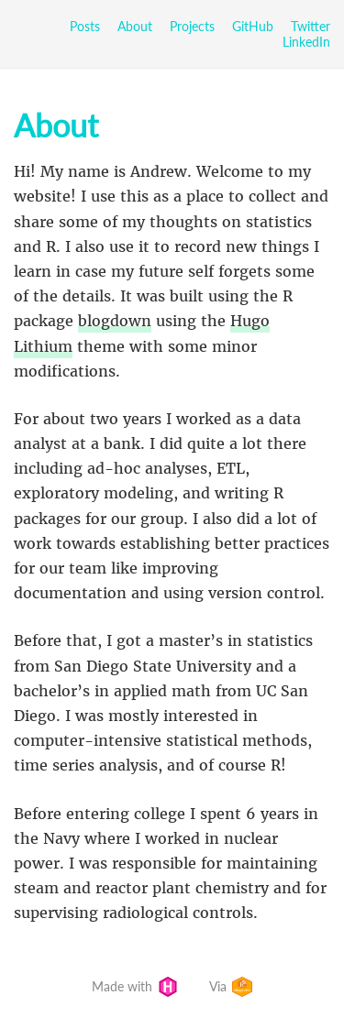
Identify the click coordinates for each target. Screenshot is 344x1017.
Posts (85, 26)
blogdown (114, 321)
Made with (135, 986)
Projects (192, 26)
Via (230, 986)
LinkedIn (306, 41)
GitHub (252, 26)
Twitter (310, 26)
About (134, 26)
